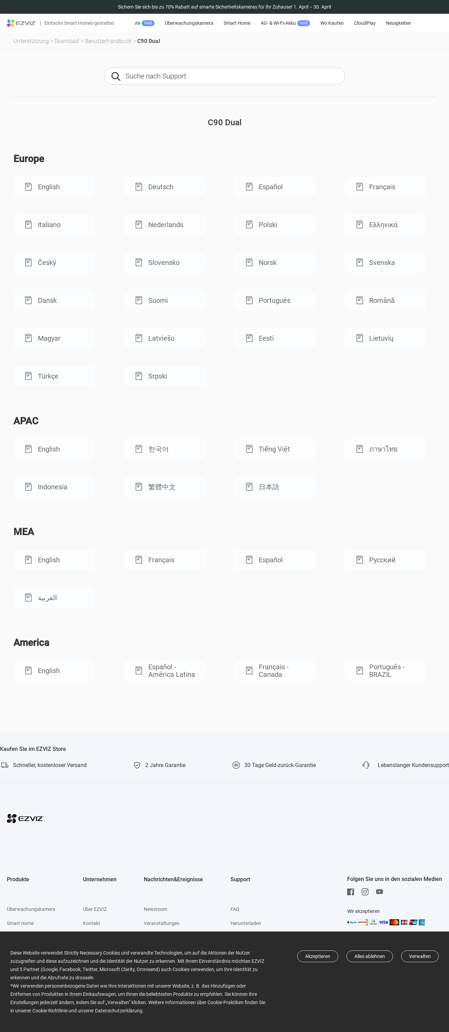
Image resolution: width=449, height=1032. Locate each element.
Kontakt (91, 923)
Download (66, 41)
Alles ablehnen (369, 956)
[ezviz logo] (21, 23)
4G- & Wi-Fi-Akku (305, 23)
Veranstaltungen (162, 923)
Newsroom (155, 909)
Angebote (157, 23)
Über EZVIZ (95, 909)
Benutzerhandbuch (108, 41)
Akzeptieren (317, 956)
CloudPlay (385, 23)
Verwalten (420, 956)
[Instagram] (367, 892)
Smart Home (257, 23)
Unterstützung (31, 41)
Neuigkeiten (418, 23)
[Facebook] (352, 892)
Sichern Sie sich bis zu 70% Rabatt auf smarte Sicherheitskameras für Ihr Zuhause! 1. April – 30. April (224, 7)
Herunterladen (246, 923)
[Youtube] (381, 892)
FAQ (235, 909)
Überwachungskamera (209, 23)
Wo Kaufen (352, 23)
